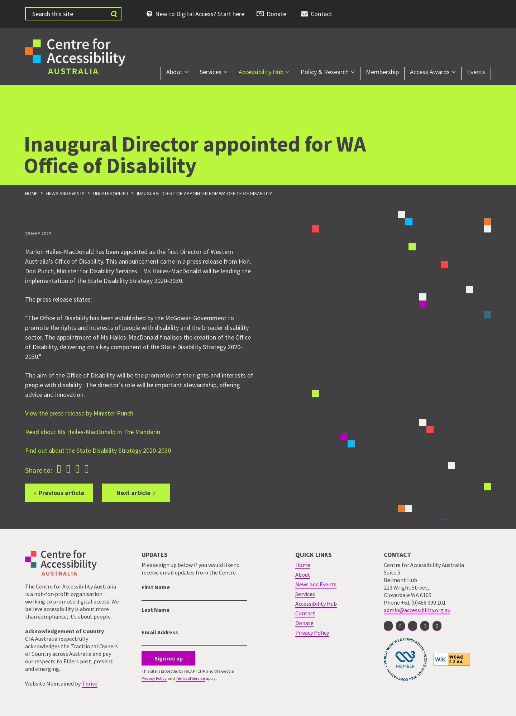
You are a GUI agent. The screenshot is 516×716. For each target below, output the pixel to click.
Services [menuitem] (210, 72)
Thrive (89, 683)
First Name (156, 587)
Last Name (155, 609)
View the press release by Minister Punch (79, 413)
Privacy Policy (154, 678)
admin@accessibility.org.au (417, 610)
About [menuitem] (174, 72)
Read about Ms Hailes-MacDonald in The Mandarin (92, 432)
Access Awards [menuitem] (430, 72)
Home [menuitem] (302, 564)
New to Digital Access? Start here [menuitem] (199, 14)
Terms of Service (190, 678)
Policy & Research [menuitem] (325, 72)
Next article (133, 493)
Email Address (160, 632)
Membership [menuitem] (382, 72)
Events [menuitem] (476, 72)
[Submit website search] (113, 14)
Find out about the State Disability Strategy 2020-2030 (98, 450)
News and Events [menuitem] (315, 584)
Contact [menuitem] (321, 14)
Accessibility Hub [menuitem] (261, 72)
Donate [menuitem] (276, 14)
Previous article (61, 493)
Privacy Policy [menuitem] (312, 632)
